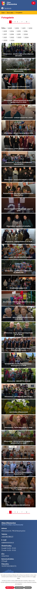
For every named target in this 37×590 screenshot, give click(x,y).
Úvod (2, 12)
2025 (5, 40)
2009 (10, 28)
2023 (19, 37)
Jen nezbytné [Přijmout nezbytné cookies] (19, 587)
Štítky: (3, 28)
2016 (25, 31)
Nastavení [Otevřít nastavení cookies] (28, 587)
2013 (5, 31)
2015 (19, 31)
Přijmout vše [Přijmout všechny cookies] (9, 587)
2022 (12, 37)
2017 (5, 34)
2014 (12, 31)
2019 (18, 34)
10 (26, 21)
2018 (12, 34)
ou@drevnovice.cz (7, 542)
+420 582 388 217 (7, 536)
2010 (17, 28)
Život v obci (10, 12)
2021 (5, 37)
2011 (23, 28)
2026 (12, 40)
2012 (30, 28)
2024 (26, 37)
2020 (26, 34)
